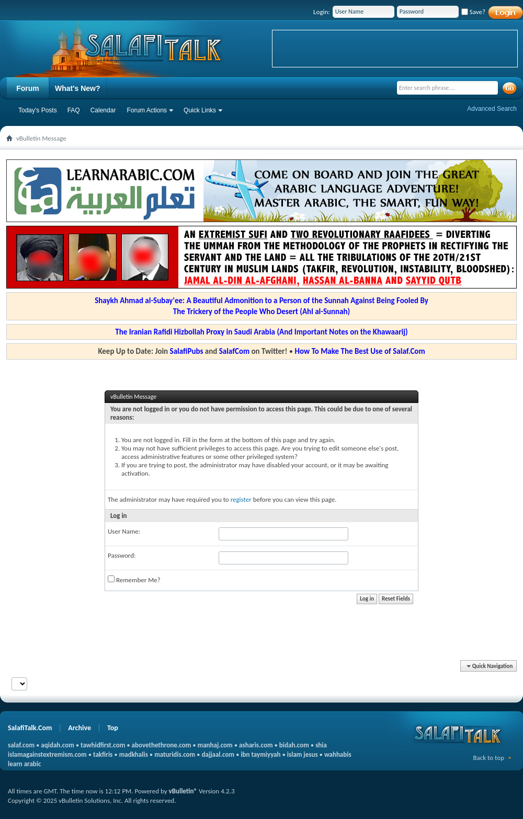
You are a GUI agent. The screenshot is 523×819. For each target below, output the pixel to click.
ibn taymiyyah (260, 754)
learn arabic (24, 764)
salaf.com (21, 745)
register (241, 499)
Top (112, 727)
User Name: (124, 531)
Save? (473, 12)
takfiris (102, 754)
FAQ (73, 110)
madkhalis (133, 754)
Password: (121, 555)
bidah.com (294, 745)
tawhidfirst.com (103, 745)
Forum (27, 88)
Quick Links (200, 110)
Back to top (488, 758)
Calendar (103, 110)
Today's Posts (37, 110)
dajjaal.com (218, 754)
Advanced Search (492, 108)
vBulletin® (183, 791)
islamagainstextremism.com (47, 754)
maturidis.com (174, 754)
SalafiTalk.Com (30, 727)
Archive (79, 727)
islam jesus (302, 754)
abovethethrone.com (161, 745)
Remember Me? (134, 579)
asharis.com (255, 745)
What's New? (77, 88)
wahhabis (337, 754)
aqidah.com (57, 745)
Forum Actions (147, 110)
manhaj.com (215, 745)
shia (321, 745)
